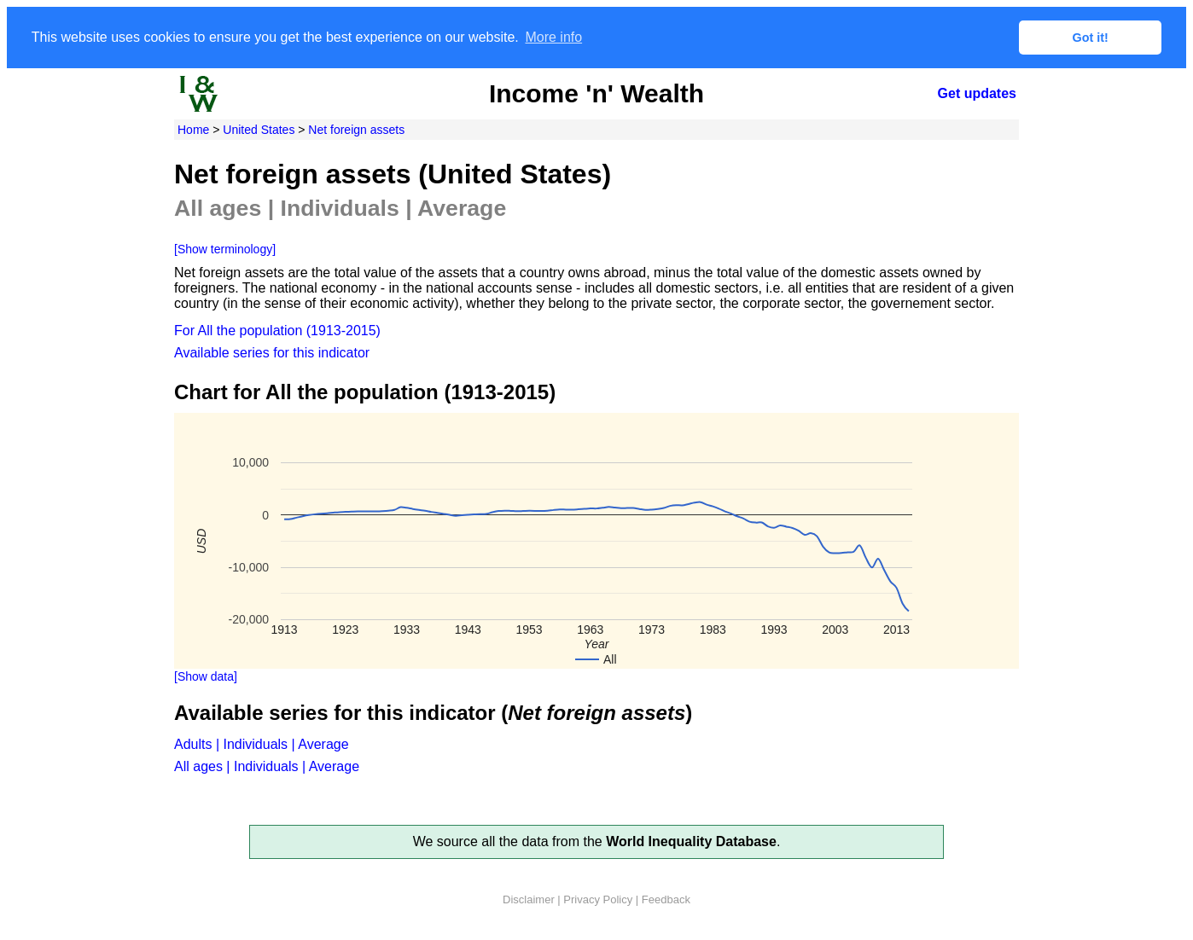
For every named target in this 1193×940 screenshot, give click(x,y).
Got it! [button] (1091, 37)
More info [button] (553, 37)
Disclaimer (529, 899)
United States (258, 129)
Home (193, 129)
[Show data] (205, 676)
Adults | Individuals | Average (261, 744)
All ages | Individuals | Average (266, 766)
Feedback (666, 899)
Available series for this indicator (272, 352)
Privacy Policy (597, 899)
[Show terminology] (225, 249)
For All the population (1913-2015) (277, 330)
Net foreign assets (356, 129)
